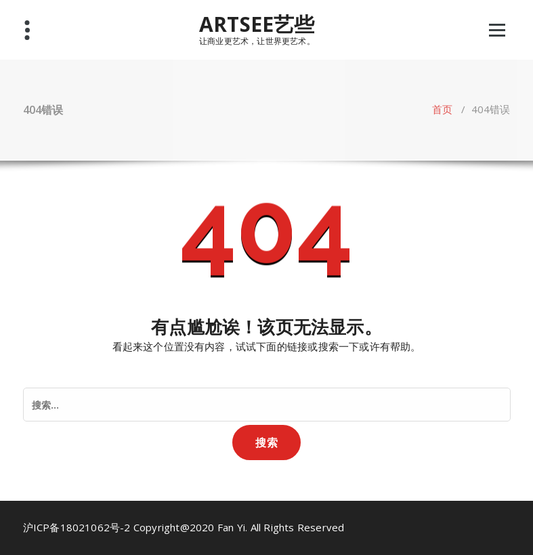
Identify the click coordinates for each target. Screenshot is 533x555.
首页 (442, 109)
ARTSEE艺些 (257, 24)
